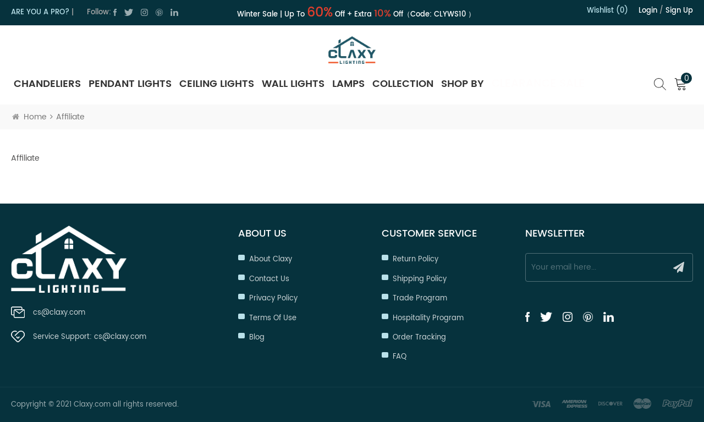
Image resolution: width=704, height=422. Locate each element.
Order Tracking (419, 337)
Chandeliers (47, 84)
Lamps (348, 84)
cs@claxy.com (59, 313)
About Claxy (270, 259)
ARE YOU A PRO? (40, 12)
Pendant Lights (130, 84)
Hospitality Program (428, 318)
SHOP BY (462, 84)
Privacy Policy (273, 298)
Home (29, 117)
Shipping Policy (420, 279)
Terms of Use (272, 318)
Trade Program (420, 298)
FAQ (399, 357)
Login (648, 11)
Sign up (679, 11)
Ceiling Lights (216, 84)
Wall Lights (293, 84)
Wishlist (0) (607, 11)
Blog (257, 337)
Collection (402, 84)
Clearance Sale (538, 84)
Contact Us (269, 279)
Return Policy (415, 259)
